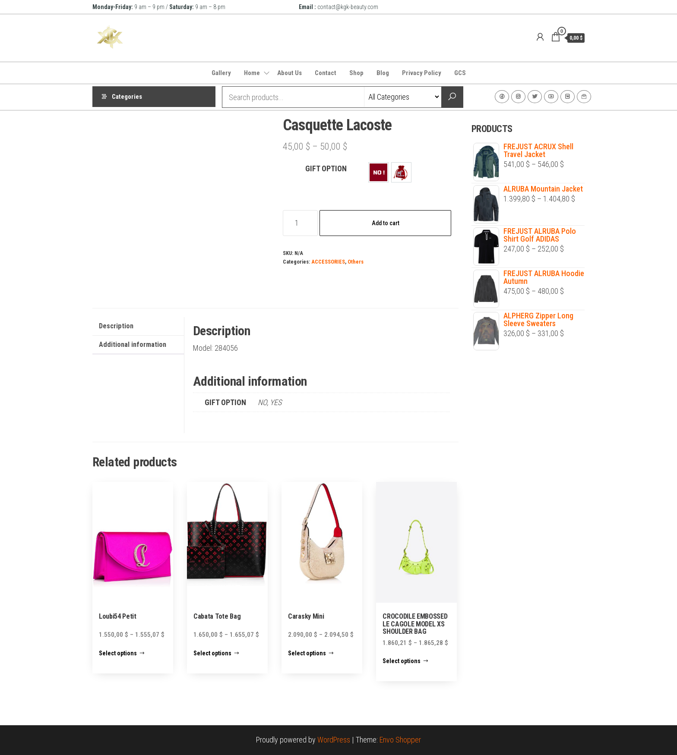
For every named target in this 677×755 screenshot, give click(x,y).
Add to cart (385, 223)
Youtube (551, 96)
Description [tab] (116, 326)
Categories (127, 97)
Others (356, 261)
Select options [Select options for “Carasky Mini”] (307, 653)
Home (252, 73)
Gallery (221, 73)
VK (567, 96)
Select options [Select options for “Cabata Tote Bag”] (212, 653)
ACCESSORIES (328, 261)
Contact (325, 73)
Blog (382, 73)
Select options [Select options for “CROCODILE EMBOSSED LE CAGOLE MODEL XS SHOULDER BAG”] (402, 660)
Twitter (535, 96)
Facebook (502, 96)
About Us (289, 73)
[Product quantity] (300, 223)
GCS (460, 73)
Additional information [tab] (132, 344)
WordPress (333, 739)
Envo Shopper (400, 739)
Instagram (518, 96)
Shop (356, 73)
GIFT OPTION (326, 168)
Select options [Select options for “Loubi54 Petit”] (118, 653)
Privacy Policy (421, 73)
